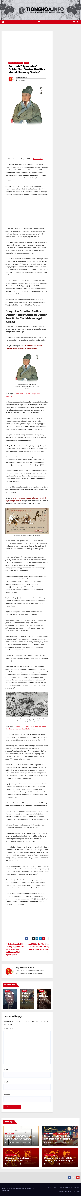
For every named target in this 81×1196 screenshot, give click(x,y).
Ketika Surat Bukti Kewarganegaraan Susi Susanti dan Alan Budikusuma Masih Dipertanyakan (14, 949)
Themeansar (5, 1190)
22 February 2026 (13, 1142)
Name (6, 1070)
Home (50, 1187)
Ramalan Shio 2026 (11, 1155)
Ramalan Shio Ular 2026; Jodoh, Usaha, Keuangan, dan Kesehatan (58, 1161)
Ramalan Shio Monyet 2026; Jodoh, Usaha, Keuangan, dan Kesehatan (20, 1161)
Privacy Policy (67, 1187)
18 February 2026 (13, 1164)
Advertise (77, 1187)
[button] (74, 22)
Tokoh (26, 63)
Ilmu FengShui (9, 1133)
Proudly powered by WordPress (11, 1189)
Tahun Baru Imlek (63, 1133)
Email (6, 1082)
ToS (60, 1187)
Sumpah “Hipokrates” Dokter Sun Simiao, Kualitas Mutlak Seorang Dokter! (26, 69)
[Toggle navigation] (39, 22)
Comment (8, 1029)
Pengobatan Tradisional (16, 63)
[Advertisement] (27, 45)
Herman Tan (22, 78)
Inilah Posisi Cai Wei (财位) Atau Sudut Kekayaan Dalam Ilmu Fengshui (20, 1139)
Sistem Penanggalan (50, 1133)
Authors (61, 1192)
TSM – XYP (76, 1192)
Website (6, 1094)
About (56, 1187)
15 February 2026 (52, 1164)
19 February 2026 (52, 1142)
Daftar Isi (68, 1192)
